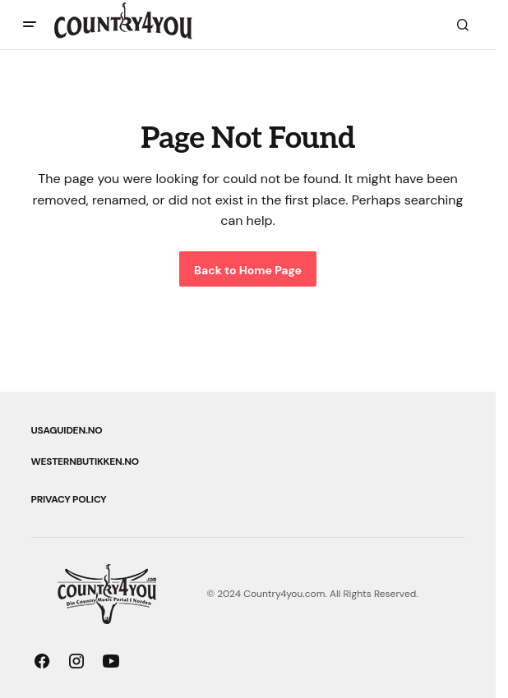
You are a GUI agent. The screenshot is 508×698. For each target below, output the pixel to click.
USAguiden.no (67, 430)
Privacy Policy (69, 499)
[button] (29, 24)
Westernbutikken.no (85, 461)
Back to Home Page (248, 270)
